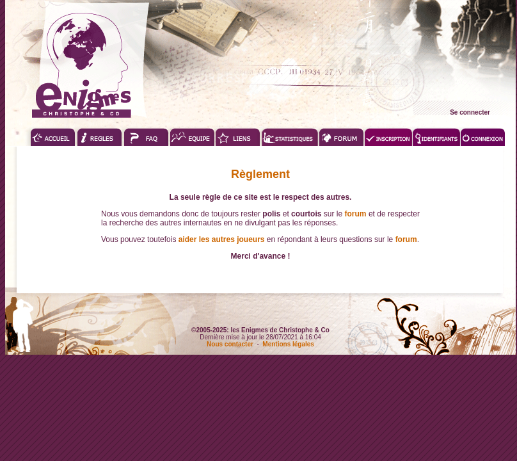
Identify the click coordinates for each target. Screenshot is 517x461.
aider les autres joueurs (222, 239)
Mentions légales (288, 344)
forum (356, 213)
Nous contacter (230, 344)
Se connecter (470, 112)
